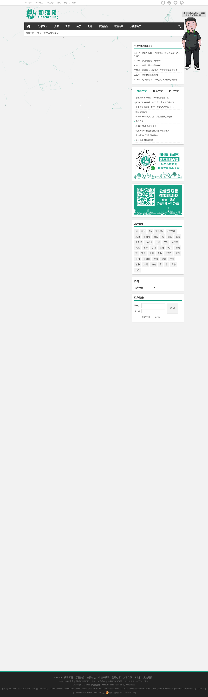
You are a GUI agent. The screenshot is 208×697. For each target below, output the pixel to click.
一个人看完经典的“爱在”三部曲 (98, 536)
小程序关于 (135, 26)
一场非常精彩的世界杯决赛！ (43, 377)
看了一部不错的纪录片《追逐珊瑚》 (47, 478)
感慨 (138, 248)
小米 (158, 242)
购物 (154, 264)
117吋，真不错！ (36, 321)
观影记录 (28, 2)
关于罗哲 (68, 677)
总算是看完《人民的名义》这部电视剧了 (103, 593)
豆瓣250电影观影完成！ (146, 126)
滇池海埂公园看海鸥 (144, 140)
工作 (166, 242)
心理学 (175, 242)
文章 (56, 26)
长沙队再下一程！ (36, 112)
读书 (138, 264)
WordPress (130, 685)
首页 (28, 26)
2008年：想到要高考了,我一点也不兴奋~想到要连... (156, 79)
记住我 (156, 317)
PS (150, 231)
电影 (152, 253)
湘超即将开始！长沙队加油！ (96, 84)
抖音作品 (39, 2)
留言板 (137, 677)
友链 (89, 26)
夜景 (178, 237)
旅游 (145, 248)
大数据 (139, 242)
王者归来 (139, 121)
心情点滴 (62, 124)
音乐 (67, 26)
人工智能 (171, 231)
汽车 (170, 248)
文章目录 (127, 677)
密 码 (137, 311)
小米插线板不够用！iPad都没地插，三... (153, 98)
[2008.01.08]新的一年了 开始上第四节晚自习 (155, 102)
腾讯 (178, 253)
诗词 (172, 259)
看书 (159, 253)
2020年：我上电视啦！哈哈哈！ (148, 61)
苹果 (156, 259)
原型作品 (103, 26)
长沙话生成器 (70, 2)
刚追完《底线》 (89, 230)
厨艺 (156, 237)
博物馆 (146, 237)
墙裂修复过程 (141, 112)
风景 (138, 270)
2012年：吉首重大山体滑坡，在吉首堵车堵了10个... (156, 70)
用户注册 (146, 317)
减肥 (138, 237)
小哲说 (149, 242)
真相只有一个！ (89, 143)
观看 (164, 259)
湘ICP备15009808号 (10, 689)
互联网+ (159, 231)
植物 (162, 248)
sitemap (58, 677)
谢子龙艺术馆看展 (90, 292)
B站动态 (50, 2)
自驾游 (146, 259)
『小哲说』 (42, 26)
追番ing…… (33, 171)
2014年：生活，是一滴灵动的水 (148, 65)
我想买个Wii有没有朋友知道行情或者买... (153, 131)
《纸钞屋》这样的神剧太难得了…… (47, 262)
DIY (143, 231)
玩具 (143, 253)
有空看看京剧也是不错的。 (41, 643)
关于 (78, 26)
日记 (154, 248)
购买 (145, 264)
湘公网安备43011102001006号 (120, 692)
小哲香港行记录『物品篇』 (147, 135)
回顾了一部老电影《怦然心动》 (44, 576)
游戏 (178, 248)
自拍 (138, 259)
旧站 (59, 2)
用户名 (137, 305)
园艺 (170, 237)
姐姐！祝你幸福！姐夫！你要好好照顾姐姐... (155, 107)
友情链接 (91, 677)
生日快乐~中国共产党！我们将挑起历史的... (154, 116)
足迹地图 (118, 26)
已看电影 (116, 677)
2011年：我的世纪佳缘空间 (146, 75)
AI (137, 231)
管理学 (168, 253)
